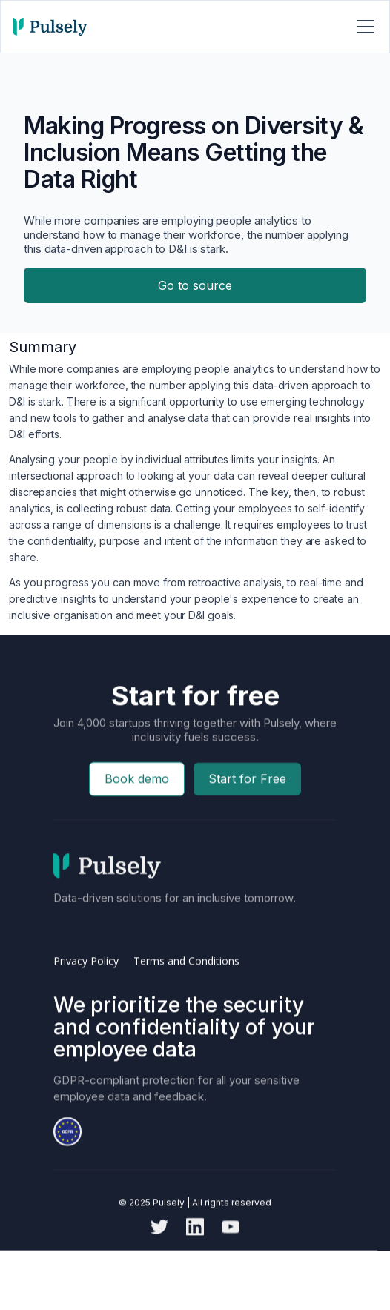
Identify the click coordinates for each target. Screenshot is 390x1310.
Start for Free (247, 806)
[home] (50, 27)
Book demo (137, 806)
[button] (362, 26)
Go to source (195, 285)
